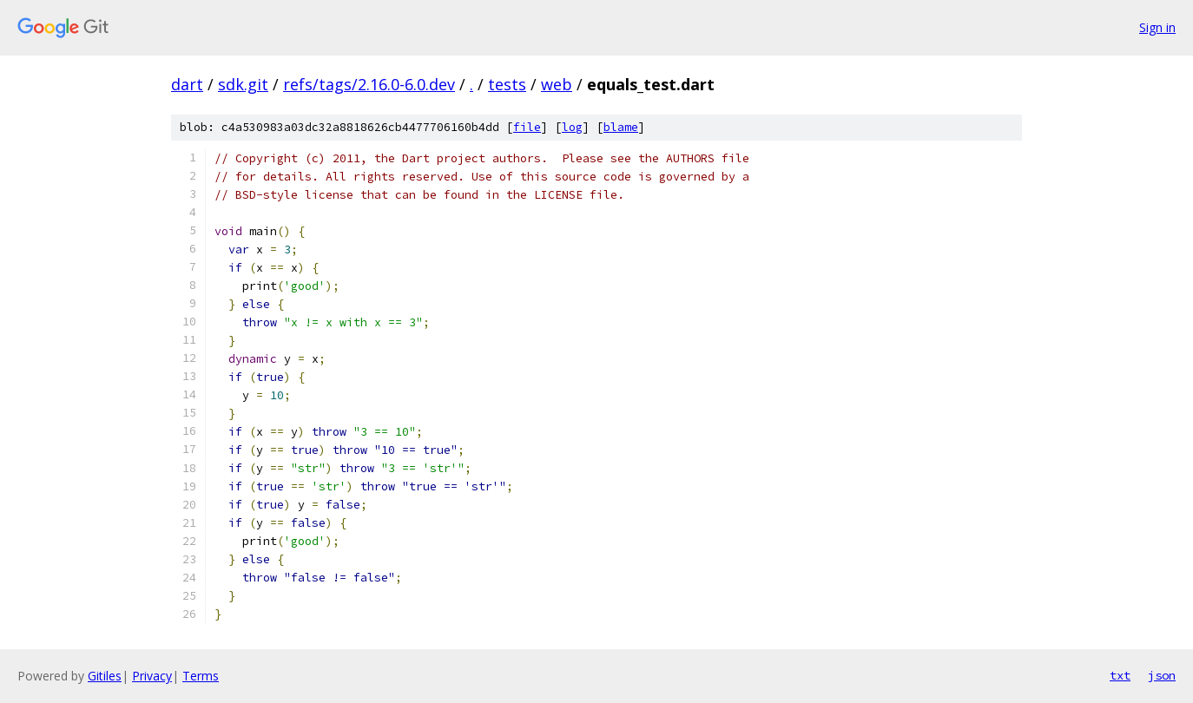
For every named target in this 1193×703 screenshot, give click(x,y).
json (1162, 675)
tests (507, 84)
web (556, 84)
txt (1120, 675)
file (527, 127)
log (572, 127)
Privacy (152, 675)
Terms (200, 675)
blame (620, 127)
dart (187, 84)
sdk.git (243, 84)
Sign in (1157, 27)
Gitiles (105, 675)
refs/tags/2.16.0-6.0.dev (369, 84)
